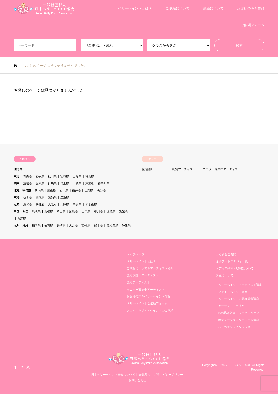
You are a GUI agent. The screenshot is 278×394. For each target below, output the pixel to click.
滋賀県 (27, 204)
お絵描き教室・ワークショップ (238, 313)
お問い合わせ (137, 380)
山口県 (85, 211)
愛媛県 (123, 211)
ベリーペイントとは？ (135, 8)
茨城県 (27, 183)
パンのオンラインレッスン (235, 327)
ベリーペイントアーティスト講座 (240, 285)
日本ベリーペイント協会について (113, 374)
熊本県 (98, 225)
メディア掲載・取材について (235, 268)
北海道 (18, 169)
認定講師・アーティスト (143, 275)
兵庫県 (64, 204)
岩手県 (40, 176)
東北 (16, 176)
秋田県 (52, 176)
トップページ (135, 254)
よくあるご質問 (226, 254)
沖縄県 (126, 225)
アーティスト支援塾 (231, 306)
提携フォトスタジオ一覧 (232, 261)
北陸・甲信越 (22, 190)
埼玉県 (64, 183)
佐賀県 (48, 225)
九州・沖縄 (21, 225)
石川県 (64, 190)
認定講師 (147, 169)
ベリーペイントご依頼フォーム (147, 303)
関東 (16, 183)
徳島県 (111, 211)
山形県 (77, 176)
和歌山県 (91, 204)
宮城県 (64, 176)
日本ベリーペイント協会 (234, 365)
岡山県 (61, 211)
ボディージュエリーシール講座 (238, 320)
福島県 (89, 176)
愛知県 (52, 197)
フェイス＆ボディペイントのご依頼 (150, 310)
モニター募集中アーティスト (222, 169)
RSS (28, 367)
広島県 (73, 211)
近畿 (16, 204)
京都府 (40, 204)
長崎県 (61, 225)
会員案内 (144, 374)
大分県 (73, 225)
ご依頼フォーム (252, 25)
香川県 (98, 211)
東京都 (89, 183)
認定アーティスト (184, 169)
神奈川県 (103, 183)
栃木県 (40, 183)
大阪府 (52, 204)
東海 (16, 197)
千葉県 (77, 183)
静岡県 (40, 197)
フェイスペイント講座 (232, 292)
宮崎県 (85, 225)
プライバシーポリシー (168, 374)
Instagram (21, 367)
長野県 (101, 190)
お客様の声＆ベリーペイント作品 (148, 296)
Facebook (15, 367)
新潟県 (39, 190)
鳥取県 (36, 211)
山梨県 (88, 190)
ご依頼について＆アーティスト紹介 (150, 268)
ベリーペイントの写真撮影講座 (238, 298)
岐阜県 (27, 197)
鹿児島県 (112, 225)
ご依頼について (177, 8)
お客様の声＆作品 (250, 8)
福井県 (76, 190)
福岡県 (36, 225)
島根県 (48, 211)
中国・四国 (21, 211)
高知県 (21, 218)
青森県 (27, 176)
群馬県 (52, 183)
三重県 (64, 197)
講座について (213, 8)
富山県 (51, 190)
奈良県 (77, 204)
